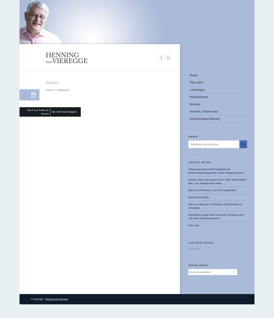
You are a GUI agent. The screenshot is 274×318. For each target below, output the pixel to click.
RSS (168, 57)
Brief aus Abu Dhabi (198, 197)
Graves (52, 82)
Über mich (193, 225)
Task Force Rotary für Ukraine (38, 112)
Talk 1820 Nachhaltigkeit (63, 112)
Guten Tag (193, 249)
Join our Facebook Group (161, 57)
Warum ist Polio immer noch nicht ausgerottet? (212, 190)
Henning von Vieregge (56, 299)
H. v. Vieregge (60, 90)
